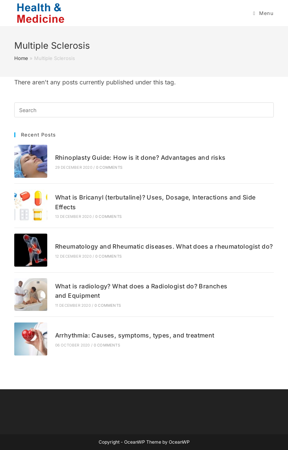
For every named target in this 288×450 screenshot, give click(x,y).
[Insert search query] (143, 109)
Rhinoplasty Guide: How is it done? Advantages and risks (140, 157)
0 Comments (109, 167)
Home (21, 58)
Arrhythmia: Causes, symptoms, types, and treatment (134, 335)
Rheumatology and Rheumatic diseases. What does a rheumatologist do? (164, 246)
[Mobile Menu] (263, 13)
